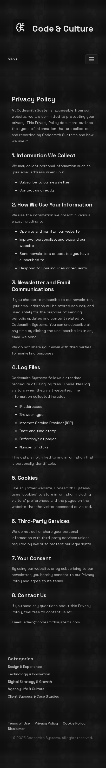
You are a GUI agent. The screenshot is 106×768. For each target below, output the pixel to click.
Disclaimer (16, 729)
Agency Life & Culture (26, 689)
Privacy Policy (46, 723)
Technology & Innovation (29, 674)
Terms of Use (19, 723)
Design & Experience (25, 666)
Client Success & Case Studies (33, 696)
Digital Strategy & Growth (30, 682)
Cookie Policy (74, 723)
